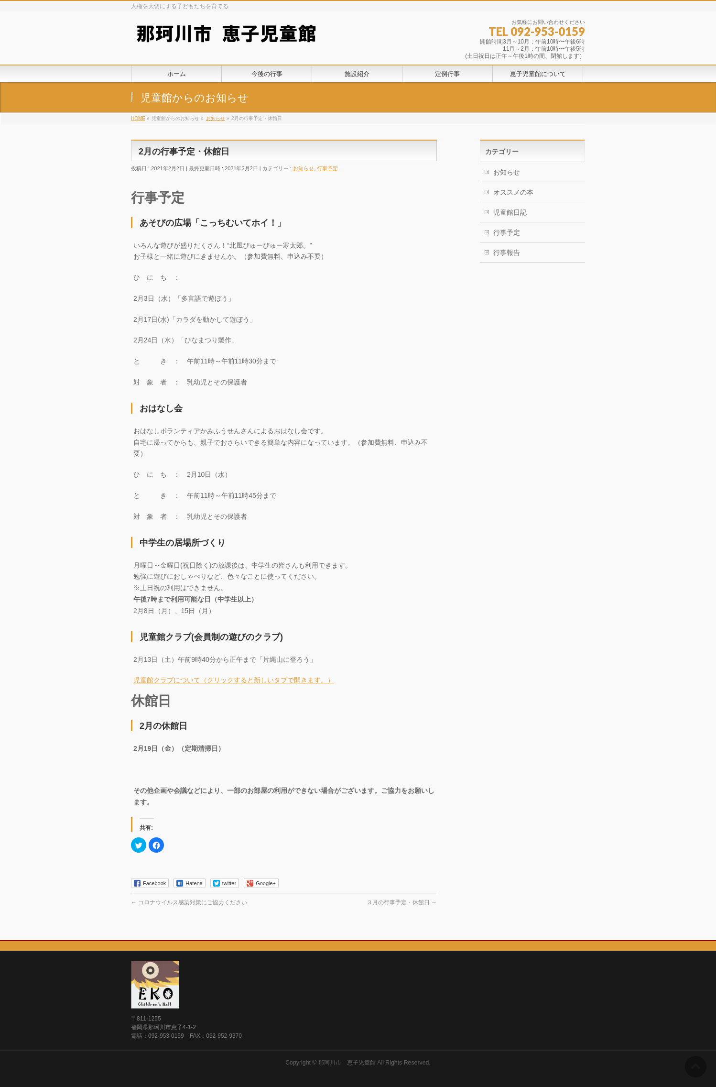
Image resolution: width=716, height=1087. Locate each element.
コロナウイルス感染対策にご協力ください (189, 902)
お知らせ (303, 168)
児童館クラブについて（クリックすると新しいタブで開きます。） (233, 680)
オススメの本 (513, 192)
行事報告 (506, 252)
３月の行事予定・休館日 (402, 902)
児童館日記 (510, 212)
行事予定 (327, 168)
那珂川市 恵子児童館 (347, 1062)
